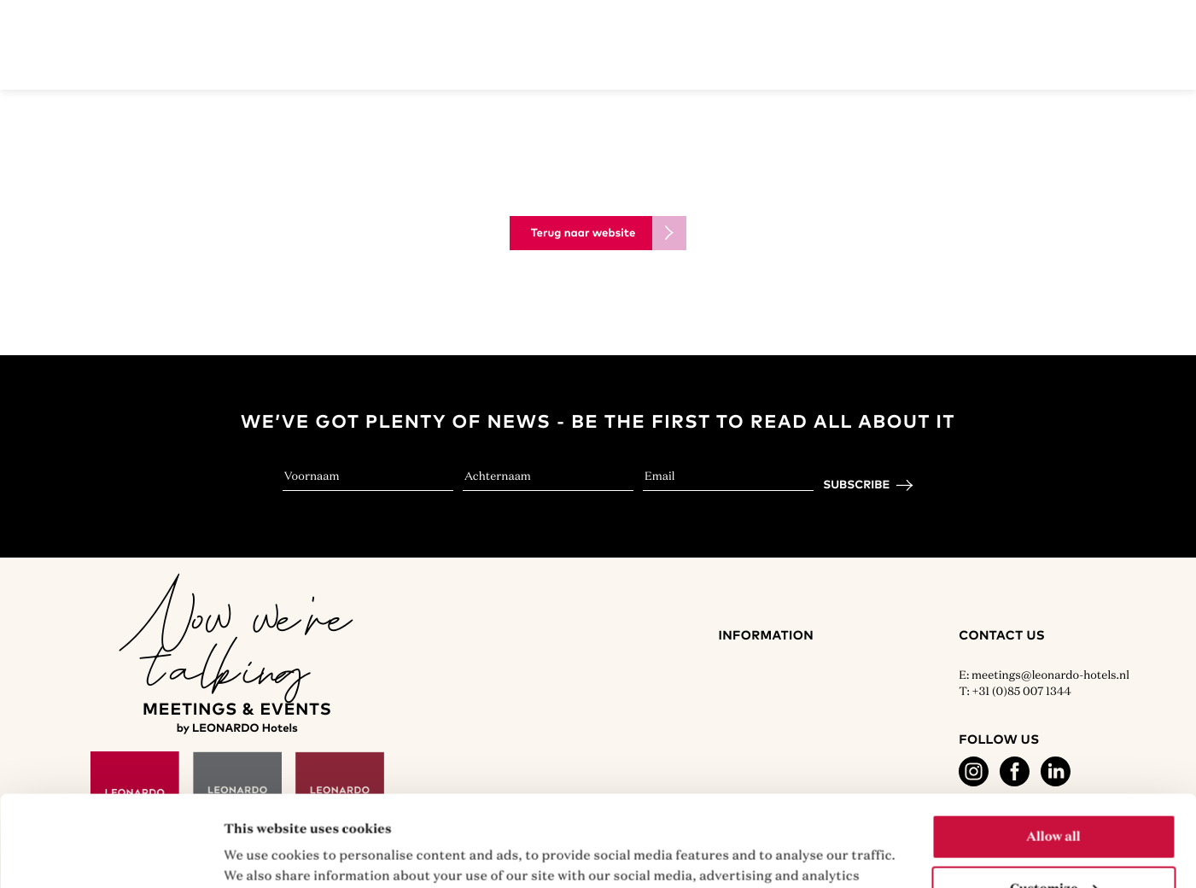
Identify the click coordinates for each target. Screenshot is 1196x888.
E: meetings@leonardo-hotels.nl (1044, 674)
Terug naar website (583, 233)
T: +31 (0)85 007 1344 (1015, 690)
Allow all (1053, 746)
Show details (264, 854)
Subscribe (856, 485)
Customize (1054, 798)
